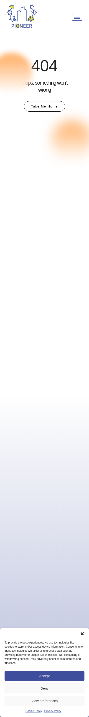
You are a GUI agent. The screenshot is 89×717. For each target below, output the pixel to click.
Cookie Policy (33, 711)
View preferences (44, 701)
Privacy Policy (52, 711)
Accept (44, 676)
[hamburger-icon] (77, 17)
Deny (44, 688)
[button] (82, 633)
